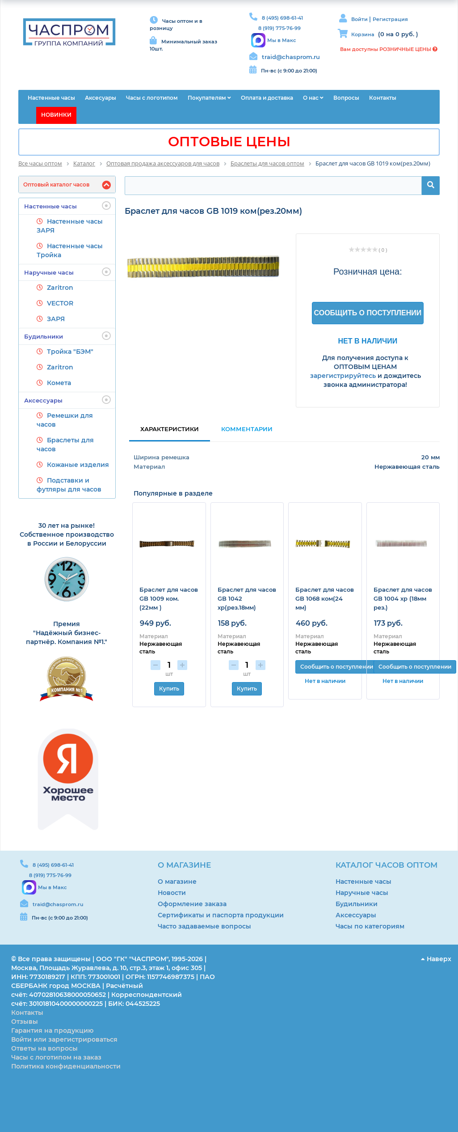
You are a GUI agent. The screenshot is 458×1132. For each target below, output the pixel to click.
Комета (59, 383)
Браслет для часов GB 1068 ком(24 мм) (324, 598)
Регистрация (390, 19)
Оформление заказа (192, 904)
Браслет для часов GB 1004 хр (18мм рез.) (403, 598)
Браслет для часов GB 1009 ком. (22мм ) (168, 598)
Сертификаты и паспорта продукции (221, 915)
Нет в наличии (368, 340)
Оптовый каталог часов (56, 184)
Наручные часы (67, 271)
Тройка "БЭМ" (70, 352)
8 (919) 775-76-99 (279, 28)
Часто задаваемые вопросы (204, 926)
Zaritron (60, 288)
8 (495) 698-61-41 (282, 18)
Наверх (436, 959)
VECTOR (60, 303)
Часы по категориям (370, 926)
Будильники (67, 335)
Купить (169, 688)
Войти (360, 19)
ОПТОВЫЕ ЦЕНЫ (229, 141)
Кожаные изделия (78, 465)
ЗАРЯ (56, 319)
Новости (172, 893)
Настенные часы (67, 205)
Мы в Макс (281, 40)
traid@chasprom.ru (291, 56)
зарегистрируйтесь (343, 376)
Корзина (362, 34)
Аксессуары (67, 399)
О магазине (177, 882)
